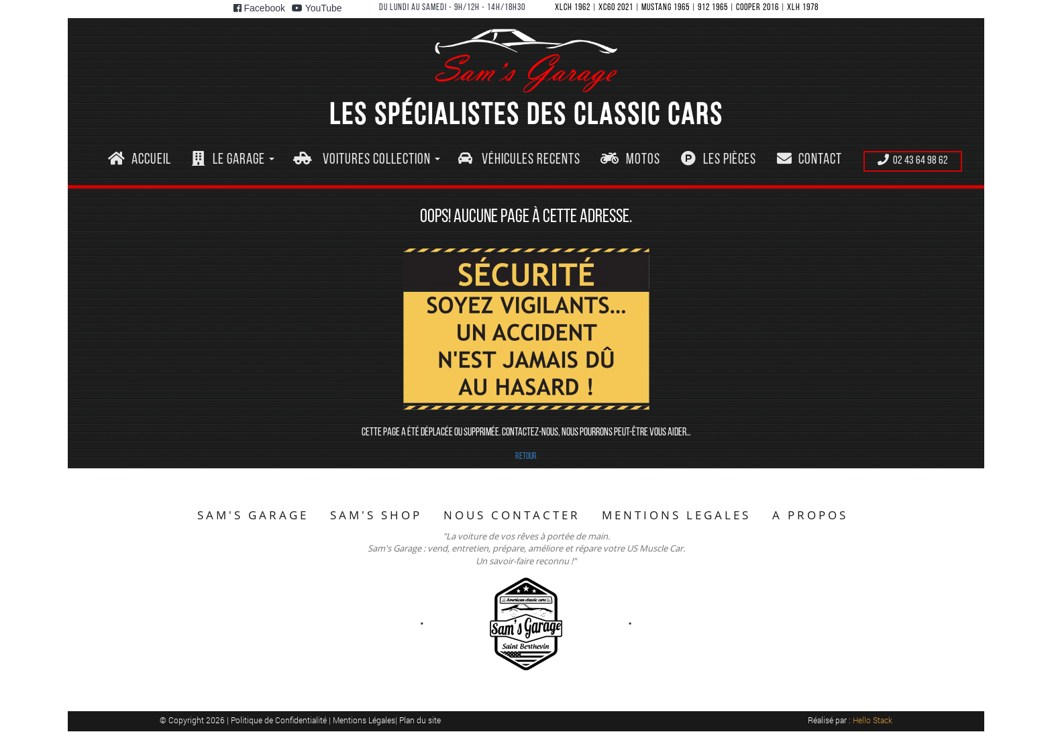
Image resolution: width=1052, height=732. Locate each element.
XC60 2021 (615, 8)
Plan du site (420, 720)
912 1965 (713, 8)
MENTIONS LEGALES (676, 515)
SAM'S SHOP (376, 515)
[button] (233, 160)
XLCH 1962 (572, 8)
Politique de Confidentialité (280, 720)
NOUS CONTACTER (511, 515)
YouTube (317, 8)
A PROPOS (810, 515)
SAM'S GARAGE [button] (253, 515)
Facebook (259, 8)
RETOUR (526, 457)
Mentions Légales (364, 720)
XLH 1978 (803, 8)
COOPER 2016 (757, 8)
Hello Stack (872, 720)
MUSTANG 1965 (665, 8)
